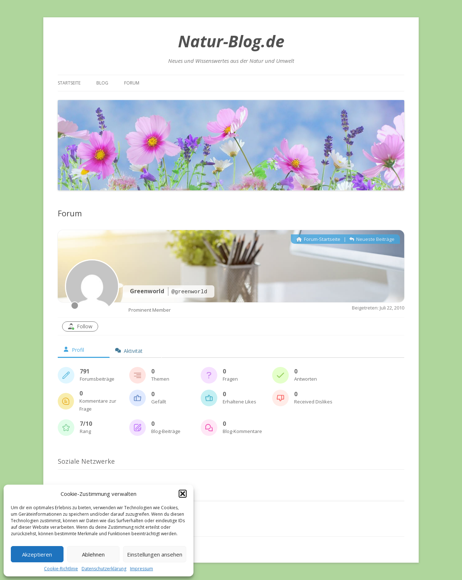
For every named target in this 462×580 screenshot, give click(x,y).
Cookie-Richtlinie (61, 569)
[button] (182, 493)
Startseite (69, 83)
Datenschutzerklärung (104, 569)
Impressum (141, 569)
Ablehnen (93, 554)
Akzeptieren (37, 554)
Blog (102, 83)
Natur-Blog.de (231, 41)
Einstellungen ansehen (154, 554)
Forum (131, 83)
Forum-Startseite (318, 239)
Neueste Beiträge (372, 239)
